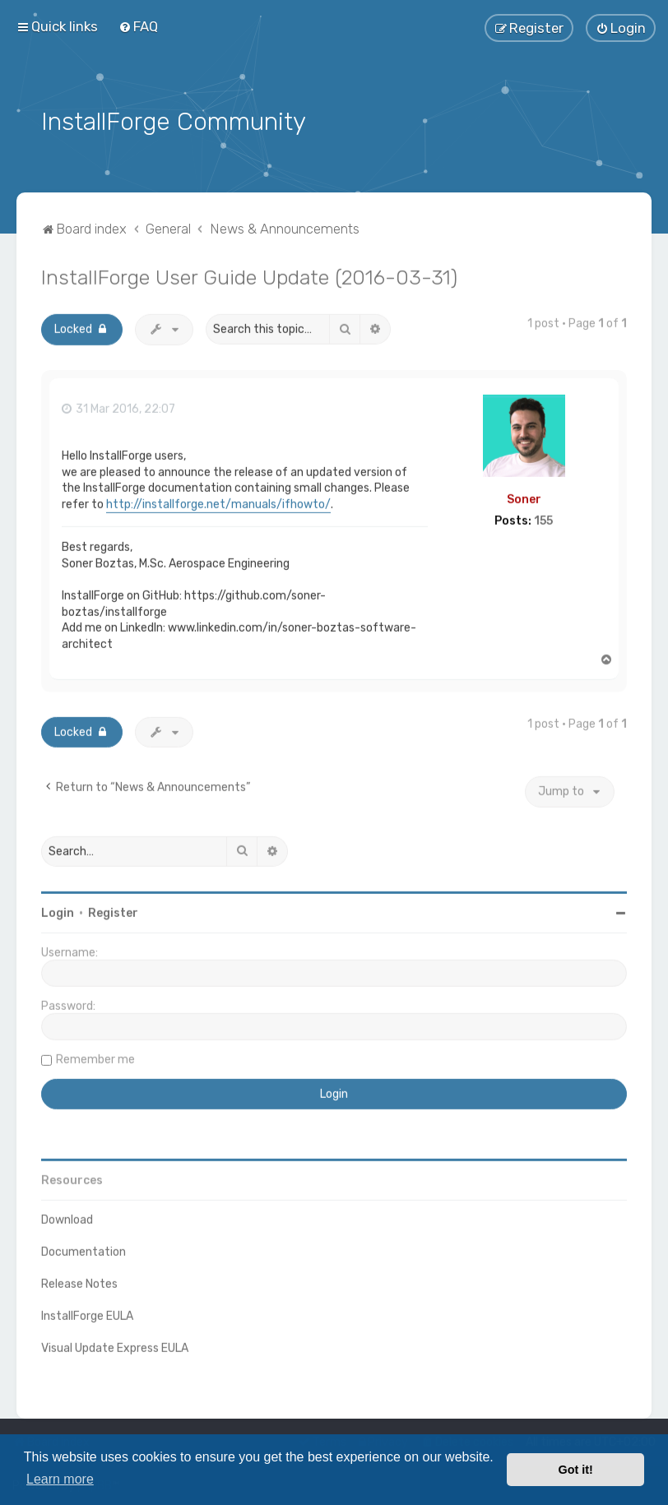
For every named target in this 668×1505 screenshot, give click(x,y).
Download (67, 1218)
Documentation (83, 1250)
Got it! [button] (576, 1469)
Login (57, 911)
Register (113, 911)
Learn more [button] (60, 1479)
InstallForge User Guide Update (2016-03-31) (249, 274)
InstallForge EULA (87, 1314)
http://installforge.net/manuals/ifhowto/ (218, 502)
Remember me (95, 1057)
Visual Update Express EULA (114, 1346)
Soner (524, 497)
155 (543, 519)
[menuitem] (138, 26)
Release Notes (79, 1282)
